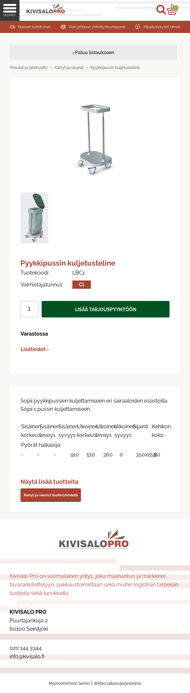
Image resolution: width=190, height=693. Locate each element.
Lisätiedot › (34, 349)
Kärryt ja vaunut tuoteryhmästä (51, 495)
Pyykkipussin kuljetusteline (115, 67)
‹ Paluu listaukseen (93, 52)
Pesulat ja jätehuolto (29, 67)
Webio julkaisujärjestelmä (117, 683)
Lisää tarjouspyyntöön (105, 309)
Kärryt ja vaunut (69, 67)
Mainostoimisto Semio (69, 683)
